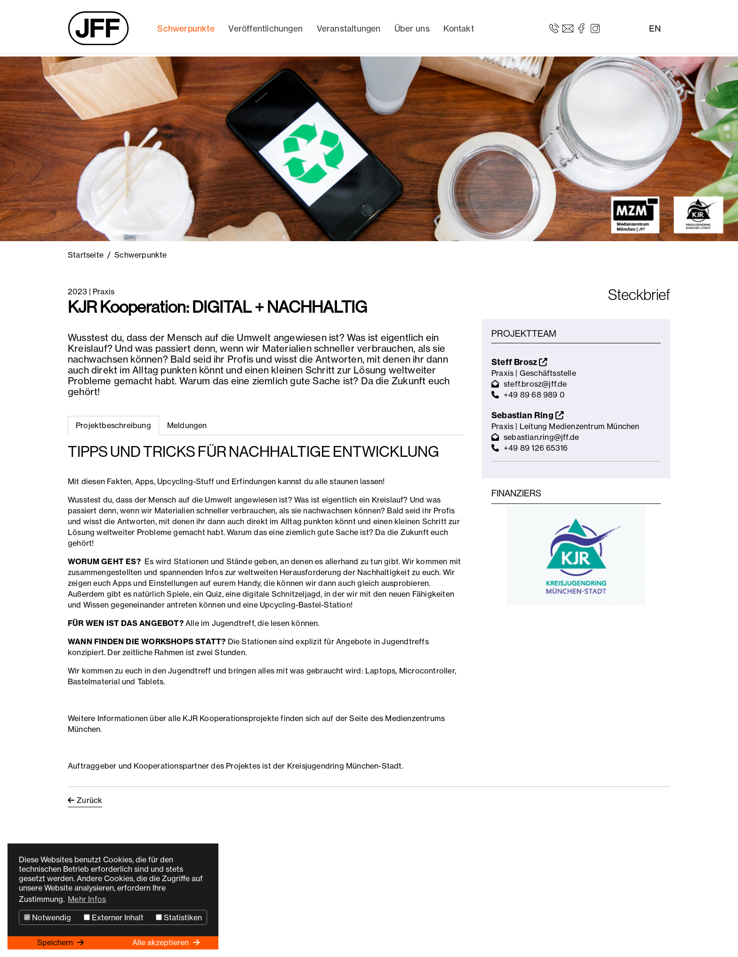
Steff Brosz (519, 362)
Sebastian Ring (527, 415)
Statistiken (179, 917)
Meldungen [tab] (187, 425)
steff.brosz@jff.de (535, 384)
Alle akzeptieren (161, 942)
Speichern (56, 942)
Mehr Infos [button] (87, 899)
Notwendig (47, 917)
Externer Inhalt (114, 917)
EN (655, 28)
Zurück (89, 800)
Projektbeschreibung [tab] (113, 425)
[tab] (187, 425)
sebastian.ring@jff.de (541, 437)
